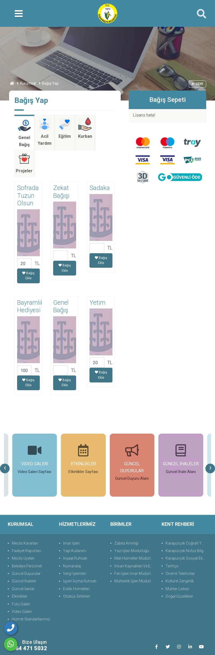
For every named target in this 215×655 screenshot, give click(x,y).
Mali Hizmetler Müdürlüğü (135, 532)
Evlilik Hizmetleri (76, 562)
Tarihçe (172, 539)
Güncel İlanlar (23, 562)
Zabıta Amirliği (126, 517)
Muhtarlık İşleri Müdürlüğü (135, 555)
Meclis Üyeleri (23, 532)
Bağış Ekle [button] (28, 249)
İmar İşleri (71, 517)
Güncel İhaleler (24, 555)
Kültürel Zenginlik (180, 555)
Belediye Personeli (27, 539)
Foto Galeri (21, 577)
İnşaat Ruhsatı (75, 532)
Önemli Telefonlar (180, 547)
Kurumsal (28, 83)
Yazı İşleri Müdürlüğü (131, 524)
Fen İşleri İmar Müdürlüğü (135, 547)
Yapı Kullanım (74, 524)
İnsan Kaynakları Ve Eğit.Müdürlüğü (135, 539)
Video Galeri (22, 585)
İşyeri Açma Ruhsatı (79, 555)
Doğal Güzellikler (179, 570)
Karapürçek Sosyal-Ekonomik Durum (187, 532)
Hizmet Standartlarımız (31, 593)
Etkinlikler (19, 570)
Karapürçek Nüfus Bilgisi (186, 524)
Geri (197, 84)
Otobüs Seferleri (76, 570)
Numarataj (72, 539)
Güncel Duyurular (26, 547)
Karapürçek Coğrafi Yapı (186, 517)
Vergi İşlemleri (74, 547)
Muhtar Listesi (177, 562)
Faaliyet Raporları (26, 524)
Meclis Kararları (25, 517)
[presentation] (5, 442)
